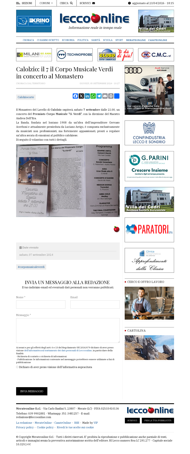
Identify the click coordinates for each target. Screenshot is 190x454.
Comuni (45, 3)
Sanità (95, 40)
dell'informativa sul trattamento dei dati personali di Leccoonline (58, 350)
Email (74, 297)
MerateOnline (136, 40)
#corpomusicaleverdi (31, 267)
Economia (68, 40)
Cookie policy (45, 427)
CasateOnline (157, 40)
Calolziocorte (26, 97)
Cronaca (28, 40)
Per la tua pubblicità (157, 420)
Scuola (108, 40)
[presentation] (41, 378)
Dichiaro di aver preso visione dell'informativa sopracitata (55, 367)
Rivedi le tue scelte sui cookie (75, 427)
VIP (96, 422)
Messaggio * (23, 315)
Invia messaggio (31, 391)
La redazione (24, 422)
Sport (119, 40)
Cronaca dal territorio (30, 83)
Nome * (20, 297)
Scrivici (132, 420)
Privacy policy (25, 427)
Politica (83, 40)
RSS (76, 422)
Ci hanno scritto (48, 40)
